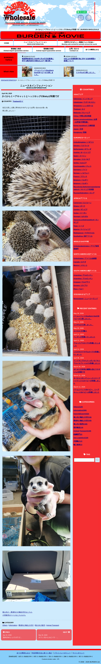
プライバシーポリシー (62, 653)
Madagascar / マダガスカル (84, 233)
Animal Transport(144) (82, 431)
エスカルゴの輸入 (80, 331)
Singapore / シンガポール (83, 106)
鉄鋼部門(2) (78, 434)
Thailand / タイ (79, 109)
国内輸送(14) (78, 427)
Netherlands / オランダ (82, 149)
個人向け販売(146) (80, 424)
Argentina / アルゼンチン (83, 275)
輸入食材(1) (78, 445)
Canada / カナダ (80, 262)
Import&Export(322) (81, 414)
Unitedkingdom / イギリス (84, 142)
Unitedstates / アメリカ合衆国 (85, 258)
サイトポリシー (78, 653)
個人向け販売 (40, 625)
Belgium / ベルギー (81, 180)
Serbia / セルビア (80, 163)
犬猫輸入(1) (78, 441)
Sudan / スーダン (80, 213)
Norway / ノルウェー (81, 173)
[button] (99, 58)
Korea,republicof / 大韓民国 (84, 126)
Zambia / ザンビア (80, 209)
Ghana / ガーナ (79, 206)
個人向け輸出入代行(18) (82, 417)
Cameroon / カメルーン (82, 203)
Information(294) (80, 410)
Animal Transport (52, 625)
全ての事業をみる (23, 653)
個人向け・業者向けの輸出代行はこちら (17, 612)
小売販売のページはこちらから (14, 615)
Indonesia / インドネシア (83, 99)
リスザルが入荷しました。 (86, 72)
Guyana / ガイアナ (81, 285)
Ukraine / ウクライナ (81, 146)
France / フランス (80, 176)
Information (13, 625)
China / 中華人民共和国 (82, 116)
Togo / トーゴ (79, 226)
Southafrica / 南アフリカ (83, 236)
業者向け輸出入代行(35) (82, 420)
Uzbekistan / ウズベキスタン (84, 102)
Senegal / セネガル (81, 216)
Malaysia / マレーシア (82, 113)
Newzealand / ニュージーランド (86, 299)
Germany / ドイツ (80, 170)
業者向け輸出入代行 (26, 625)
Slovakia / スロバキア (82, 159)
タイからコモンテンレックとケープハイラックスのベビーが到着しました (87, 380)
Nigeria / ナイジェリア (82, 229)
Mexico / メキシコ (80, 265)
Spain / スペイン (80, 156)
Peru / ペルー (79, 289)
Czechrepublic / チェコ (82, 166)
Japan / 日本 (78, 129)
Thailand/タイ (18, 101)
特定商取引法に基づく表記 (42, 653)
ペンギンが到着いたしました (84, 337)
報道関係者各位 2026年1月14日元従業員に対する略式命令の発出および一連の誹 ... (38, 60)
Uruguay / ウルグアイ (82, 282)
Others (4, 625)
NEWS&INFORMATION (8, 80)
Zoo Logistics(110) (81, 438)
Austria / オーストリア (82, 152)
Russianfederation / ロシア (84, 193)
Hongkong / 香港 (80, 132)
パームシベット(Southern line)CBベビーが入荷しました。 (44, 72)
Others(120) (78, 407)
